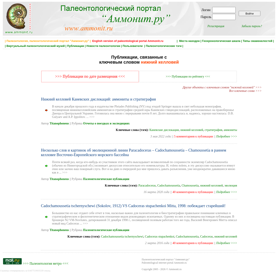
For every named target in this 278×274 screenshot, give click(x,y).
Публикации (75, 46)
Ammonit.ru (175, 269)
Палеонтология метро (46, 263)
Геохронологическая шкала (221, 41)
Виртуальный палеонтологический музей (36, 46)
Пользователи (132, 46)
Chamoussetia (190, 185)
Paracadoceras (147, 185)
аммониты (230, 130)
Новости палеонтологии (103, 46)
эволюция (230, 185)
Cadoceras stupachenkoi (159, 236)
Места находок (189, 41)
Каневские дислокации (164, 130)
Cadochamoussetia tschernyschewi (122, 236)
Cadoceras (206, 236)
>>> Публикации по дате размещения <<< (90, 76)
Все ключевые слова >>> (245, 90)
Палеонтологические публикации (106, 179)
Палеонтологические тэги (164, 46)
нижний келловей (191, 130)
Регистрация (215, 26)
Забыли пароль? (252, 26)
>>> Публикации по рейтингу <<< (188, 76)
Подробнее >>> (226, 136)
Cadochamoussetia (168, 185)
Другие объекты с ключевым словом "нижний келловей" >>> (222, 87)
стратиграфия (213, 130)
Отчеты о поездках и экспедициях (106, 123)
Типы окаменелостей (257, 41)
